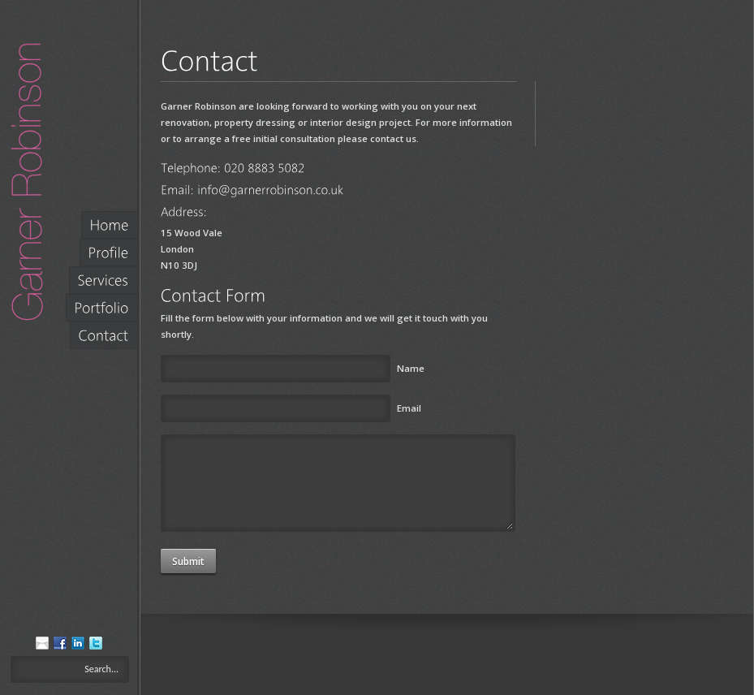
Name (410, 368)
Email (409, 408)
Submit (188, 561)
